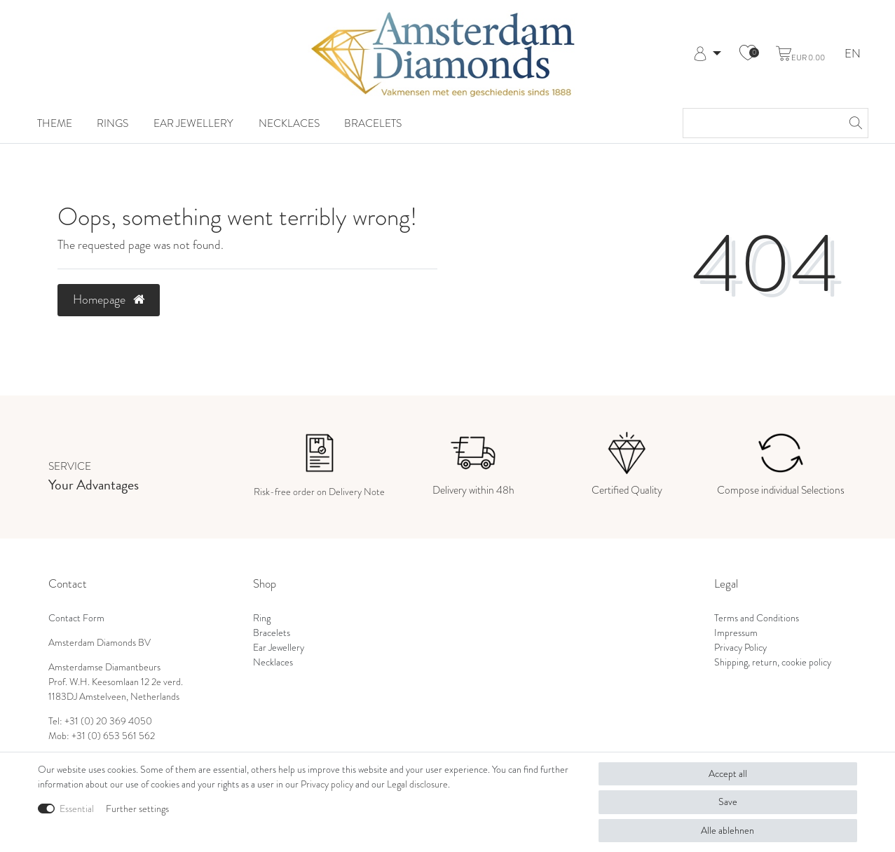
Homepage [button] (108, 299)
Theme (54, 123)
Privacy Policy (740, 647)
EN (853, 54)
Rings (112, 123)
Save (727, 802)
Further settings (137, 809)
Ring (262, 618)
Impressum (736, 633)
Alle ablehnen (727, 830)
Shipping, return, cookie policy (772, 662)
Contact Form (76, 618)
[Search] (854, 123)
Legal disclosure (417, 784)
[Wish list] (748, 54)
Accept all (728, 773)
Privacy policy (327, 784)
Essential (77, 809)
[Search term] (761, 123)
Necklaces (289, 123)
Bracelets (373, 123)
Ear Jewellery (193, 123)
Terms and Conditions (756, 618)
